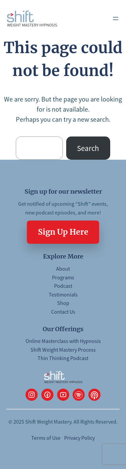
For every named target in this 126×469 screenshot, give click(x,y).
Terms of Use (45, 437)
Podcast (63, 285)
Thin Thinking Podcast (63, 358)
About (63, 268)
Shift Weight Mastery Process (63, 349)
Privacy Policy (79, 437)
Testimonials (63, 294)
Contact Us (63, 311)
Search (88, 148)
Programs (63, 277)
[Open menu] (116, 18)
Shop (63, 303)
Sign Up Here (63, 232)
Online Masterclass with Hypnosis (63, 341)
